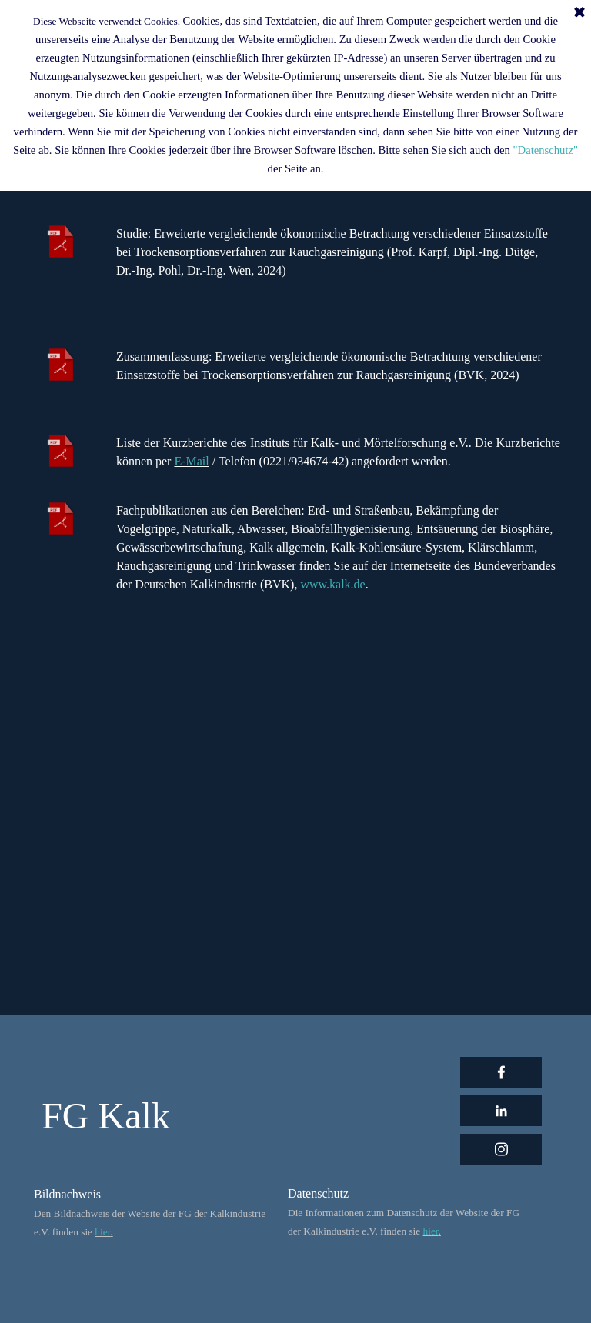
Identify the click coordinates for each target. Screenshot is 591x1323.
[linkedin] (501, 1110)
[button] (210, 461)
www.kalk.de (332, 584)
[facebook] (501, 1072)
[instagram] (501, 1149)
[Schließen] (579, 13)
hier (102, 1232)
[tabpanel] (338, 271)
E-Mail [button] (191, 461)
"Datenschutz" (545, 150)
